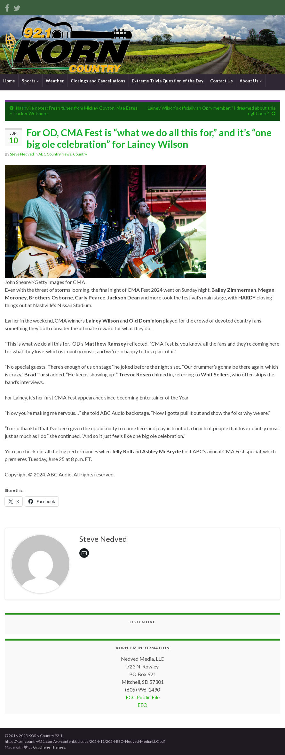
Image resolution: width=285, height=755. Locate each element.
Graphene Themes (49, 747)
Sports (30, 80)
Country (80, 154)
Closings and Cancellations (98, 80)
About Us (251, 80)
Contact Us (221, 80)
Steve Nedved (22, 154)
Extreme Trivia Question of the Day (167, 80)
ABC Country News (54, 154)
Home (9, 80)
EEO (142, 705)
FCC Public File (143, 697)
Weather (55, 80)
